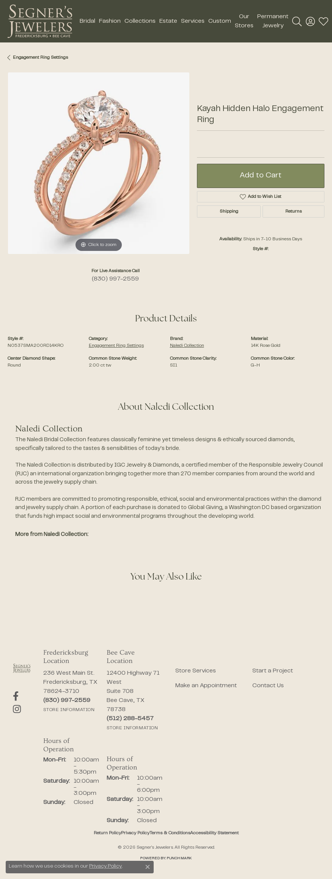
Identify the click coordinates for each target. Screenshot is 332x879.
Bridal (87, 21)
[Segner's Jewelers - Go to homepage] (21, 668)
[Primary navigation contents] (182, 21)
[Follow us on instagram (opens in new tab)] (17, 709)
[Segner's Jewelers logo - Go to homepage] (40, 21)
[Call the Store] (66, 700)
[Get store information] (69, 710)
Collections (140, 21)
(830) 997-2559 (115, 279)
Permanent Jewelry (272, 21)
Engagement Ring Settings (40, 58)
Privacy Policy (135, 833)
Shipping (229, 211)
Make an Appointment (206, 685)
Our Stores (244, 21)
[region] (98, 163)
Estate (168, 21)
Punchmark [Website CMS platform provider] (179, 858)
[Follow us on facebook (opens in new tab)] (16, 696)
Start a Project (272, 671)
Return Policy (107, 833)
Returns (293, 211)
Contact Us (268, 685)
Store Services (195, 671)
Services (193, 21)
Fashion (110, 21)
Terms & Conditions (169, 833)
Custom (219, 21)
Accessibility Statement (214, 833)
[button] (297, 21)
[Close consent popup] (147, 867)
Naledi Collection (187, 346)
